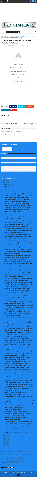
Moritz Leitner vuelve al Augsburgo (13, 276)
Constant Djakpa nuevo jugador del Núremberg (16, 197)
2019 (4, 180)
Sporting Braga (25, 36)
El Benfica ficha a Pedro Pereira (13, 244)
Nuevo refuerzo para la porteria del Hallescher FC (18, 193)
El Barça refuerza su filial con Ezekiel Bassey (17, 321)
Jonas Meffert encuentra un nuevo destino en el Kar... (19, 215)
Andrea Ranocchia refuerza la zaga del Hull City (17, 369)
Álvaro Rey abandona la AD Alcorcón (13, 188)
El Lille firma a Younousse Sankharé (14, 402)
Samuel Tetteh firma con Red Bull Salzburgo (16, 325)
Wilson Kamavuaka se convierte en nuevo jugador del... (19, 271)
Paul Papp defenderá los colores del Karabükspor (17, 294)
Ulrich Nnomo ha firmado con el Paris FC (15, 334)
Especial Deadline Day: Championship (14, 232)
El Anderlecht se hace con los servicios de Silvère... (19, 273)
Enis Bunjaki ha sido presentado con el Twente (17, 311)
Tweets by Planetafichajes (8, 134)
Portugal (18, 36)
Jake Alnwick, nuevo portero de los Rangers (16, 430)
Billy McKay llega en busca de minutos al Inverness (18, 353)
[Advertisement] (18, 13)
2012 (4, 443)
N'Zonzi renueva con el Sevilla (12, 394)
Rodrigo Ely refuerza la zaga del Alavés (15, 417)
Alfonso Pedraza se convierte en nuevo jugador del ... (19, 263)
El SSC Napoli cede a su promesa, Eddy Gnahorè (17, 342)
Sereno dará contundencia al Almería (14, 415)
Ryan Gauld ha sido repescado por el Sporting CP (17, 288)
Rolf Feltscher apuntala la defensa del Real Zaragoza (18, 384)
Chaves (6, 36)
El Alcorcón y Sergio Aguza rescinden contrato (16, 257)
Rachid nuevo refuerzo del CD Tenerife (14, 355)
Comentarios (6, 150)
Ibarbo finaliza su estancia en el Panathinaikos (17, 330)
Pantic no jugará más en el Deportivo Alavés (16, 280)
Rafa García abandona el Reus (12, 315)
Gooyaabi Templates (28, 472)
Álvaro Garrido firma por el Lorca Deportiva (16, 388)
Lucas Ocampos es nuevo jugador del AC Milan (16, 432)
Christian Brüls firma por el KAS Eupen (14, 365)
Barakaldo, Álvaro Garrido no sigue (13, 407)
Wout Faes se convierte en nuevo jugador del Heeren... (19, 340)
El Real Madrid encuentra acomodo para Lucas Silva (18, 228)
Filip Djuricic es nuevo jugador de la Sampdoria (17, 425)
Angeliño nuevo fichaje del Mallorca (14, 303)
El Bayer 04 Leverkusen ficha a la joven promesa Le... (19, 351)
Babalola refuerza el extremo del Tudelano (15, 392)
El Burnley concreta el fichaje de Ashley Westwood (18, 251)
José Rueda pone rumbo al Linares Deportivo (16, 411)
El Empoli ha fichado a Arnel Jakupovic (14, 348)
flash (12, 36)
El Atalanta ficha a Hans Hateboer (13, 219)
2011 (4, 445)
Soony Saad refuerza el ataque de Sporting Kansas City (19, 400)
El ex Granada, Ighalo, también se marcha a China (17, 207)
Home (2, 31)
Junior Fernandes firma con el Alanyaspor (15, 259)
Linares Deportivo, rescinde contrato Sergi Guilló (18, 413)
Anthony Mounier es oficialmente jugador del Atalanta (18, 282)
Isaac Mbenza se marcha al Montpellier (14, 427)
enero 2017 (7, 186)
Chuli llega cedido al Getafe (12, 253)
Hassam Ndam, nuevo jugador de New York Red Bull (17, 236)
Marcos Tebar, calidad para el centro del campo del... (19, 307)
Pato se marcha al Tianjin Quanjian (14, 429)
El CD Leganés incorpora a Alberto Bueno (15, 217)
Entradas (5, 147)
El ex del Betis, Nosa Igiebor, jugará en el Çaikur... (19, 245)
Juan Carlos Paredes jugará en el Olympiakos (16, 297)
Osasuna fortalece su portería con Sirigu (15, 226)
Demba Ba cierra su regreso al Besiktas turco (16, 319)
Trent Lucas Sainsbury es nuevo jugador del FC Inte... (19, 323)
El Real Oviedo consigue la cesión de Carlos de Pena (18, 386)
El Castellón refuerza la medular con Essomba (16, 382)
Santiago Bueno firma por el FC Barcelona (15, 299)
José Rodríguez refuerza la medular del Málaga (16, 346)
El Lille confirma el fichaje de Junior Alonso (17, 367)
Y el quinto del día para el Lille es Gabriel (16, 286)
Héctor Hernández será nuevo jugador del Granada (17, 423)
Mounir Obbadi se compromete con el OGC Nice (16, 373)
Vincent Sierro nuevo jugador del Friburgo (15, 201)
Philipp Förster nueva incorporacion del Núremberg (18, 205)
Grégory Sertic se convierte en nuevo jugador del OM (18, 404)
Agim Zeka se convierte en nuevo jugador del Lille (18, 301)
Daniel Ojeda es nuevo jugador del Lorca (15, 359)
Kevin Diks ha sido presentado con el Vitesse (16, 350)
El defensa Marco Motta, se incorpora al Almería (17, 332)
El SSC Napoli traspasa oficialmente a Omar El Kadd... (19, 230)
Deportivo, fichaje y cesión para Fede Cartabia (17, 203)
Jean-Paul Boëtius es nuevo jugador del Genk (16, 224)
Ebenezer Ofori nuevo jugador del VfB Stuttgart (17, 357)
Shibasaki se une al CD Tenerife (13, 309)
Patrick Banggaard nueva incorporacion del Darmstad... (19, 265)
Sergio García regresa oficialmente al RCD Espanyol (18, 222)
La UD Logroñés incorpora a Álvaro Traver (15, 336)
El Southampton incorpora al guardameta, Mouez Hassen (18, 305)
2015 (4, 437)
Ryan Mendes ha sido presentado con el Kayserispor (18, 255)
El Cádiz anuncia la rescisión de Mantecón (15, 213)
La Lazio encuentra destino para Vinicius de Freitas (18, 284)
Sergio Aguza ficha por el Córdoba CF (14, 190)
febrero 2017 (8, 184)
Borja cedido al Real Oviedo (11, 192)
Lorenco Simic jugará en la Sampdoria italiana (17, 247)
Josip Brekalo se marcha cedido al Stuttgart (16, 274)
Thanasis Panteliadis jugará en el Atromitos (16, 338)
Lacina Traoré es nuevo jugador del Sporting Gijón (18, 242)
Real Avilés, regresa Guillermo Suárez (14, 405)
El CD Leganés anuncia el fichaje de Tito (15, 240)
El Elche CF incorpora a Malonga (13, 409)
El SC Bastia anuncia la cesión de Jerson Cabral (17, 234)
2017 (4, 182)
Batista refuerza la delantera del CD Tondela (16, 220)
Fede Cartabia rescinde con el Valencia (14, 238)
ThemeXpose (12, 472)
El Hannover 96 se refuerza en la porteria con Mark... (19, 361)
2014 (4, 439)
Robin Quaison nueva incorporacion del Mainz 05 (17, 363)
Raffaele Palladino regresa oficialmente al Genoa (17, 317)
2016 (4, 435)
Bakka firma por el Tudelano (11, 390)
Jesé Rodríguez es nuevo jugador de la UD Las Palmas (18, 375)
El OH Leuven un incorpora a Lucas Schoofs (15, 292)
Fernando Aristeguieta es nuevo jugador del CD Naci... (19, 398)
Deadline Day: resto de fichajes (13, 211)
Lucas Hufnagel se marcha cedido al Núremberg (16, 209)
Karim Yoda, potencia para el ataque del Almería (17, 249)
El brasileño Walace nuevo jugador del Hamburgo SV (18, 421)
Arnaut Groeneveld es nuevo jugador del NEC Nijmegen (18, 328)
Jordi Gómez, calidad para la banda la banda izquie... (19, 380)
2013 (4, 441)
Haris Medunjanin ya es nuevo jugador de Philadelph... (19, 269)
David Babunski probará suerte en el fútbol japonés (18, 396)
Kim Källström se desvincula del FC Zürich (15, 267)
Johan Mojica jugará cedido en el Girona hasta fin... (19, 261)
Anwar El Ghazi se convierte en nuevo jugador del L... (19, 377)
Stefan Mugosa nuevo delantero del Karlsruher (16, 199)
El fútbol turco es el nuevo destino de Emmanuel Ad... (19, 371)
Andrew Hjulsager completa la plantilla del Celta (17, 313)
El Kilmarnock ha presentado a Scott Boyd (15, 296)
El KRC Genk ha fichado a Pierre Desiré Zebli (16, 290)
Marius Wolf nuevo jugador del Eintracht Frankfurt (18, 278)
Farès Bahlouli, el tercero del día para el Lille (17, 326)
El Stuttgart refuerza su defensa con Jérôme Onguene (18, 195)
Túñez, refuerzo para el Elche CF (13, 378)
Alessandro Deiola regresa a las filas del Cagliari (18, 344)
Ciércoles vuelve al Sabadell (12, 419)
